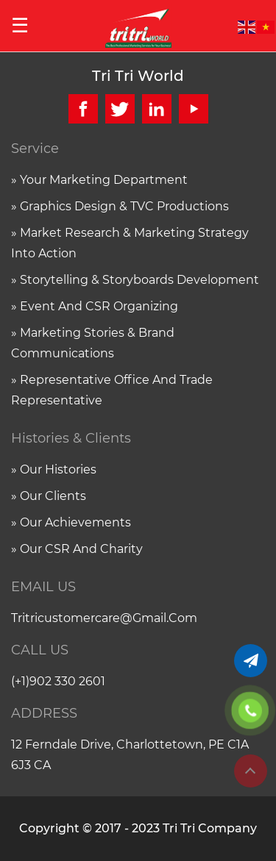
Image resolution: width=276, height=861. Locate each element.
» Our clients (48, 496)
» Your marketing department (99, 180)
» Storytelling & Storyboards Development (135, 280)
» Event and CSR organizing (94, 306)
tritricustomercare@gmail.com (104, 618)
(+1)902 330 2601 (58, 681)
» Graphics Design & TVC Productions (120, 206)
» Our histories (53, 469)
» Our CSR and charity (77, 549)
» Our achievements (71, 522)
